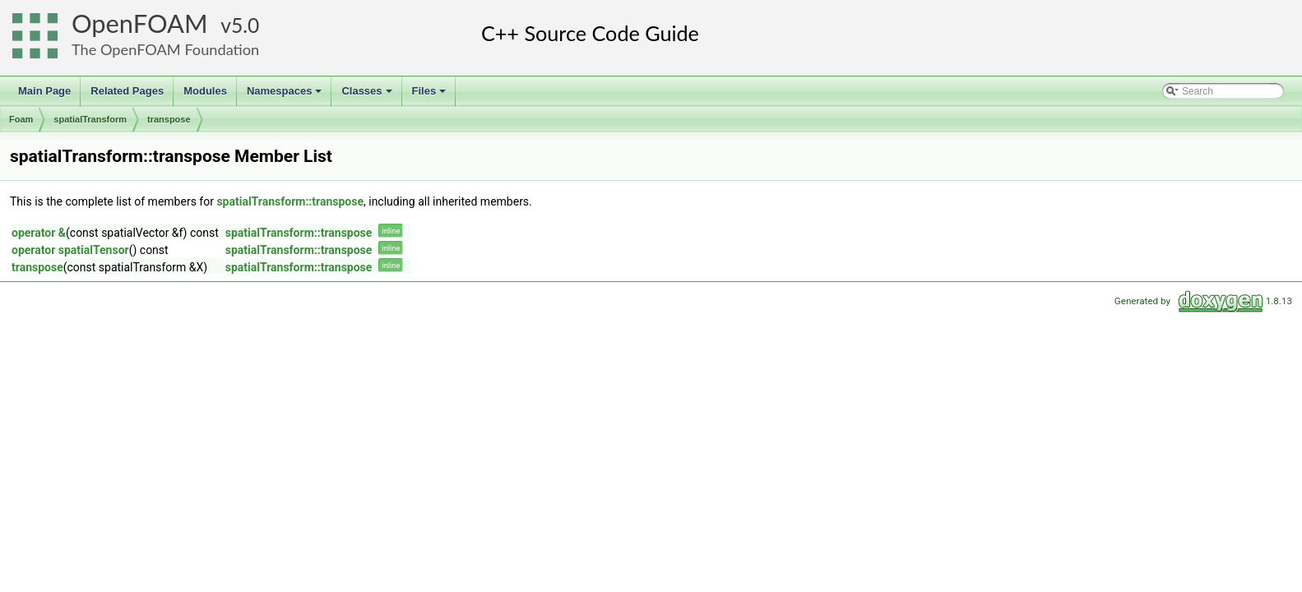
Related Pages (127, 91)
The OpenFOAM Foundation (165, 49)
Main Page (44, 91)
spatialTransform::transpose (290, 201)
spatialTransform (90, 119)
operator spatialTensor (70, 250)
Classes (367, 95)
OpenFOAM (140, 23)
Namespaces (286, 95)
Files (430, 95)
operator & (39, 232)
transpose (169, 119)
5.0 (245, 25)
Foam (21, 119)
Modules (205, 91)
